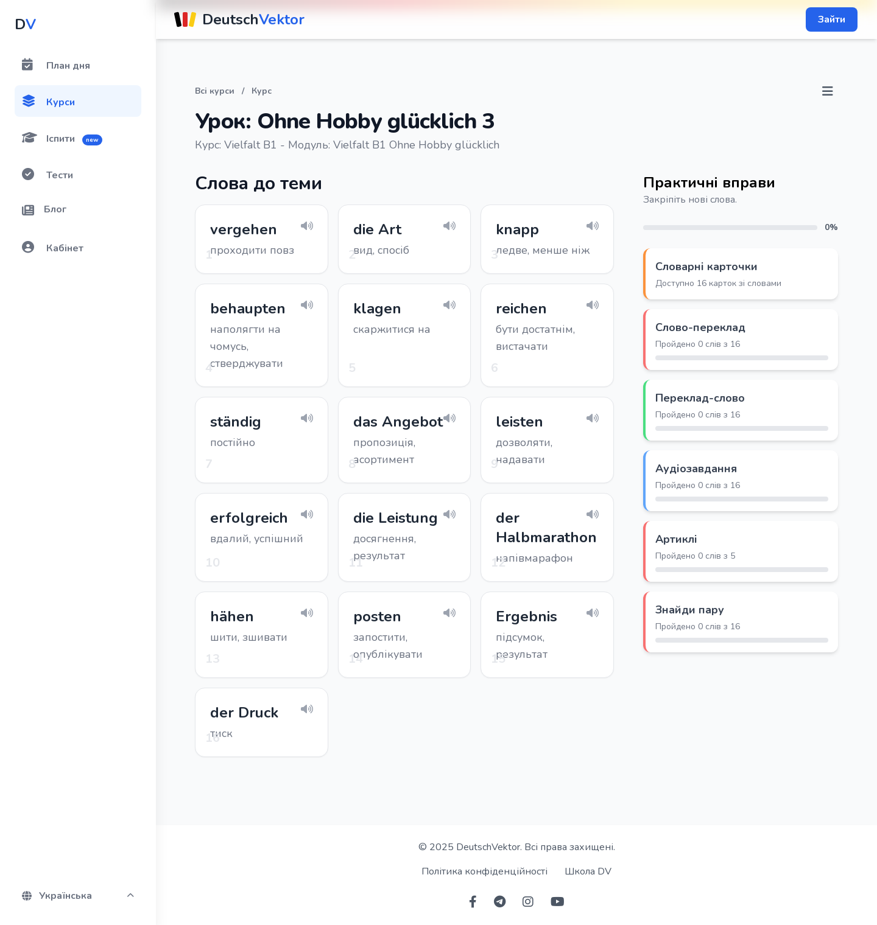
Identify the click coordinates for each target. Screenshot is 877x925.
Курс (262, 91)
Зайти (831, 19)
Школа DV (588, 871)
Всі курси (214, 91)
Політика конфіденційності (484, 871)
